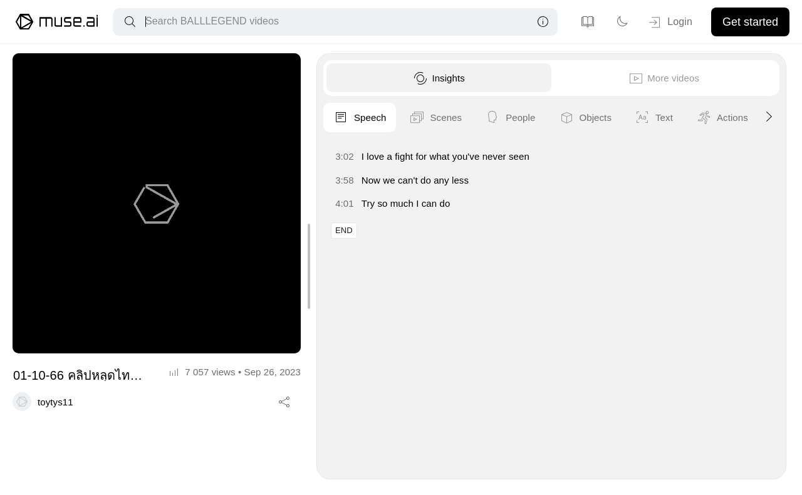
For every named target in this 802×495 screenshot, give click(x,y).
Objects (741, 118)
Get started (750, 22)
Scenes (592, 118)
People (667, 118)
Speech (516, 118)
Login (669, 22)
